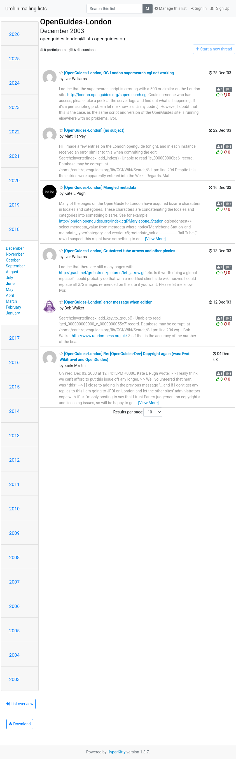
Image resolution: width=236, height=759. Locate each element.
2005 (14, 630)
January (13, 313)
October (13, 260)
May (9, 289)
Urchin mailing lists (26, 8)
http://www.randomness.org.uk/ (99, 336)
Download (20, 724)
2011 (14, 484)
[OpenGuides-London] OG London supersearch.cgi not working (116, 73)
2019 (14, 205)
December (15, 248)
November (15, 254)
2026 (14, 34)
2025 (14, 58)
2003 (14, 679)
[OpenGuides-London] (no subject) (91, 130)
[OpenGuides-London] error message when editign (105, 302)
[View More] (155, 239)
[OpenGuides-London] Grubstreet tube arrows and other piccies (117, 251)
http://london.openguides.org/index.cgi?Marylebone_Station (111, 221)
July (9, 278)
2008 (14, 557)
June (10, 283)
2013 (14, 435)
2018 (14, 229)
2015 (14, 387)
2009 (14, 533)
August (12, 272)
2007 (14, 582)
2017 (14, 338)
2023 (14, 107)
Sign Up (220, 8)
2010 (14, 509)
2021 (14, 156)
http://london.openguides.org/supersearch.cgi (107, 94)
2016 (14, 362)
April (10, 295)
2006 (14, 606)
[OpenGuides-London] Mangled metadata (97, 187)
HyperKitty (117, 752)
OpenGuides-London (76, 21)
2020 (14, 180)
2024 (14, 83)
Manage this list (170, 8)
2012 (14, 460)
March (11, 301)
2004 (14, 655)
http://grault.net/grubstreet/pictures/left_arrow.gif (102, 272)
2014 (14, 411)
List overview (19, 704)
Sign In (199, 8)
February (13, 307)
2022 (14, 132)
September (15, 266)
